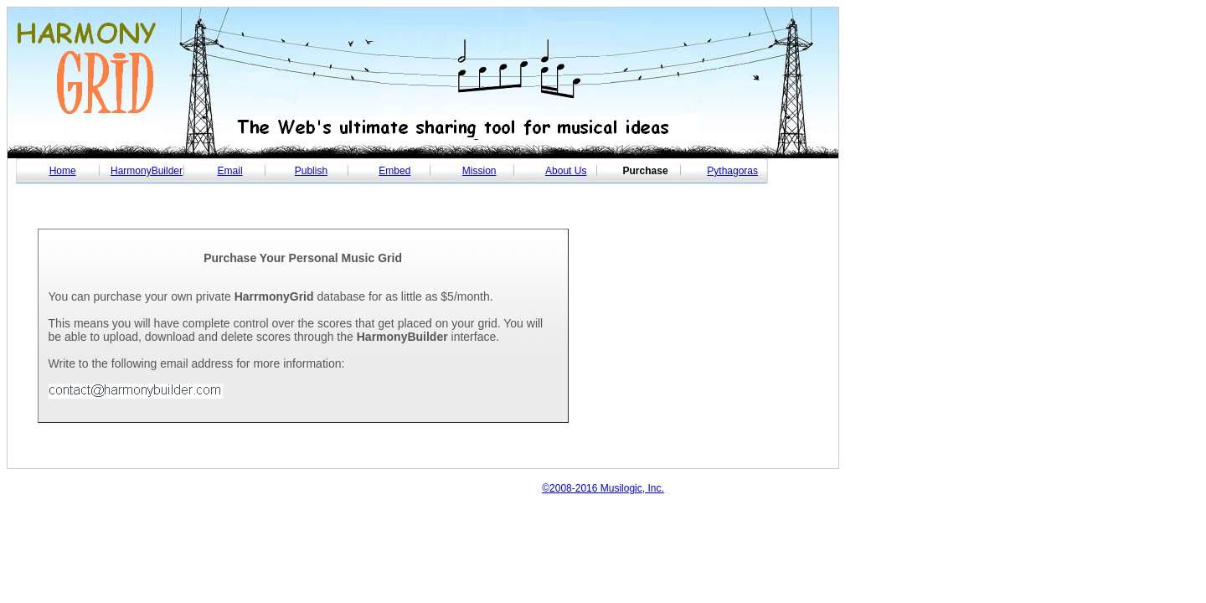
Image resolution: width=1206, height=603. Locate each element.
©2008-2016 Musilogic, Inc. (603, 488)
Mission (479, 171)
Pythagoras (732, 171)
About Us (565, 171)
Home (62, 171)
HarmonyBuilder (147, 171)
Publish (311, 171)
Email (230, 171)
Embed (394, 171)
